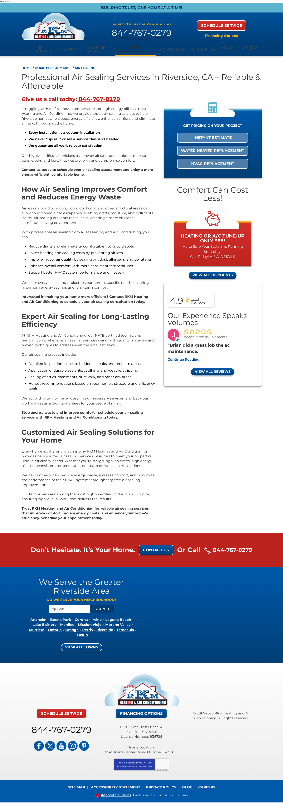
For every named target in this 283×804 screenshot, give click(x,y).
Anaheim (38, 619)
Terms (165, 767)
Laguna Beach (118, 619)
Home (27, 63)
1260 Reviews (198, 298)
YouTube (61, 742)
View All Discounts (213, 273)
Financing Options (221, 33)
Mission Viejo (90, 623)
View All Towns (81, 645)
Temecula (125, 628)
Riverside (104, 628)
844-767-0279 (141, 29)
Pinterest (79, 742)
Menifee (67, 623)
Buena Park (60, 619)
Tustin (82, 633)
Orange (72, 628)
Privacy (159, 767)
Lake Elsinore (44, 623)
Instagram (70, 742)
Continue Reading (184, 357)
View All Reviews (213, 369)
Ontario (55, 628)
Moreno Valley (118, 623)
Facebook (43, 742)
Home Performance (53, 63)
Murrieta (36, 628)
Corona (81, 619)
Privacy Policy (131, 764)
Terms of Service (144, 764)
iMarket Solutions (115, 793)
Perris (87, 628)
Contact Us (152, 547)
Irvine (96, 619)
